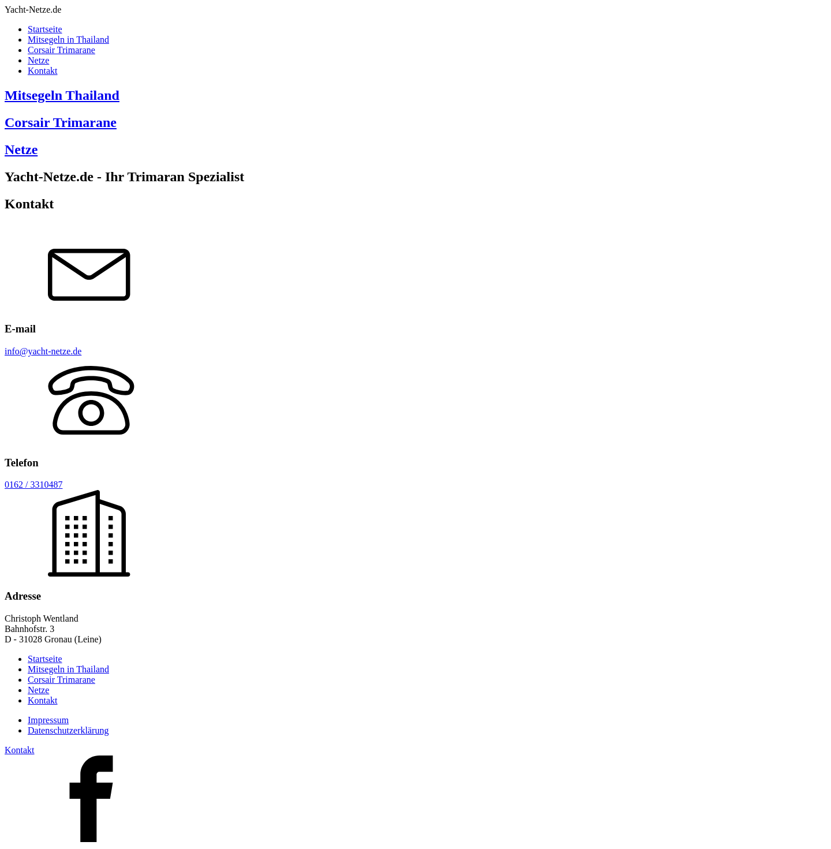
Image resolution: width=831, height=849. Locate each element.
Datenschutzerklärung (68, 730)
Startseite (45, 29)
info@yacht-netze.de (43, 351)
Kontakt (43, 71)
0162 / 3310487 (33, 484)
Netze (38, 60)
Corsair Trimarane (61, 50)
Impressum (48, 720)
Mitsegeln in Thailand (68, 39)
